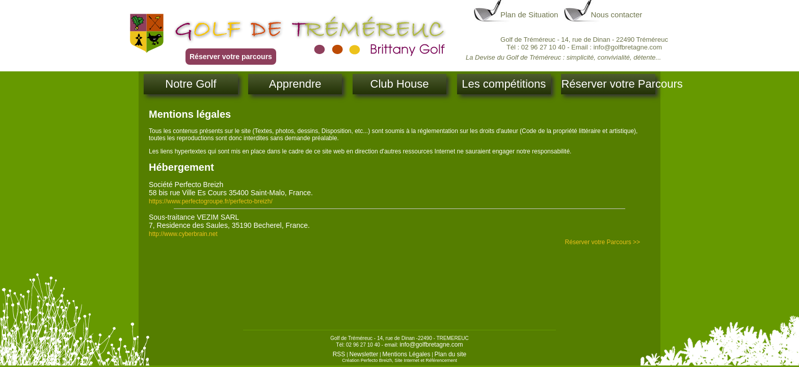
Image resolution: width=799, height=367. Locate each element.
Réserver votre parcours (231, 57)
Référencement (441, 360)
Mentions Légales (406, 354)
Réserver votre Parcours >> (602, 242)
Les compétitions (504, 83)
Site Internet (406, 360)
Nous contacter (616, 14)
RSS (339, 354)
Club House (399, 83)
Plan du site (451, 354)
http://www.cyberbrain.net (183, 234)
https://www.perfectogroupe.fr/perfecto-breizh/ (211, 201)
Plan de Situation (529, 14)
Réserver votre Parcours (608, 83)
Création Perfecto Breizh (367, 360)
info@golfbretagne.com (431, 344)
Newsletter (364, 354)
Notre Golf (190, 83)
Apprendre (295, 83)
